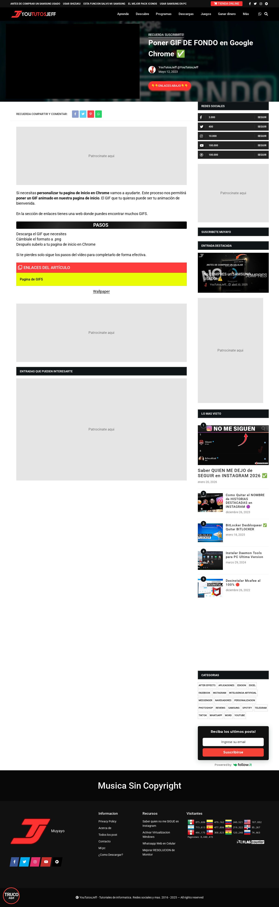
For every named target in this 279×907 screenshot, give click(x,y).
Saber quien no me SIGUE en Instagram (161, 823)
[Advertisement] (101, 156)
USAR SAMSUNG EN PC (173, 3)
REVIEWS (220, 708)
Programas (164, 14)
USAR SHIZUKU (72, 3)
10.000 (208, 136)
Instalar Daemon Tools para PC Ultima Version (244, 555)
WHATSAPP (216, 715)
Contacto (104, 841)
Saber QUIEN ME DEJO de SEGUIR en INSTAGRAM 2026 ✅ (233, 473)
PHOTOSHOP (206, 708)
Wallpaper (101, 291)
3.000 (207, 117)
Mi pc (101, 848)
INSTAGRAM (219, 693)
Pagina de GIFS (31, 279)
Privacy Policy (107, 821)
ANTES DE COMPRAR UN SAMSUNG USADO (35, 3)
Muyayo (57, 831)
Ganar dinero (227, 14)
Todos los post (107, 834)
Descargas (186, 14)
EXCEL (252, 685)
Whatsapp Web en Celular (159, 843)
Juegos (206, 14)
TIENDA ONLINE (226, 3)
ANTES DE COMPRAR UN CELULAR (225, 265)
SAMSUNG (234, 708)
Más (246, 14)
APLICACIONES (226, 685)
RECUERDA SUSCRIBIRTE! (166, 35)
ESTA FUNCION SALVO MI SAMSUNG (104, 3)
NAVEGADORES (223, 700)
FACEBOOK (204, 693)
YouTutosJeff (168, 67)
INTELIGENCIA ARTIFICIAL (242, 693)
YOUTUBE (240, 715)
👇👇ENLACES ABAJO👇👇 (169, 85)
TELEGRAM (261, 708)
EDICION (241, 685)
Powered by (233, 764)
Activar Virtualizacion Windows (156, 834)
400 (206, 126)
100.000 (209, 145)
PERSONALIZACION (244, 700)
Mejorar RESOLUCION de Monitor (159, 852)
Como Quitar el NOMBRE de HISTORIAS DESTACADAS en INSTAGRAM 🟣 (245, 500)
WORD (228, 715)
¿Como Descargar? (110, 854)
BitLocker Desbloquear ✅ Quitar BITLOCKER (246, 527)
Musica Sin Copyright (139, 786)
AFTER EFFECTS (207, 685)
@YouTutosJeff (187, 67)
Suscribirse (233, 752)
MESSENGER (205, 700)
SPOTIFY (247, 708)
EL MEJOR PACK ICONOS (142, 3)
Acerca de (104, 828)
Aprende (123, 14)
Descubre (142, 14)
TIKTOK (203, 715)
